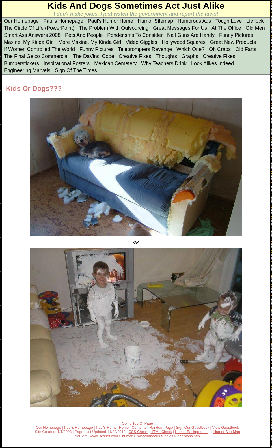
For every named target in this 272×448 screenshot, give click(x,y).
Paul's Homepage (63, 21)
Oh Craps (220, 49)
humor (127, 436)
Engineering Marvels (27, 70)
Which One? (190, 49)
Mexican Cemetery (115, 63)
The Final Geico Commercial (36, 56)
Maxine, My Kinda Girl (29, 42)
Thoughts (166, 56)
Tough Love (228, 21)
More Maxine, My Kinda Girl (89, 42)
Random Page (161, 427)
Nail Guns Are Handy (191, 35)
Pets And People (84, 35)
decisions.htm (188, 436)
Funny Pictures (236, 35)
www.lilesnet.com (104, 436)
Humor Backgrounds (191, 432)
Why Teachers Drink (164, 63)
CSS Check (138, 432)
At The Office (226, 28)
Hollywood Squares (184, 42)
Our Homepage (21, 21)
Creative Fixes (135, 56)
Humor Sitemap (155, 21)
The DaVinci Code (93, 56)
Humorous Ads (194, 21)
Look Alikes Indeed (212, 63)
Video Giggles (141, 42)
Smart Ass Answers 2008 (32, 35)
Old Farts (245, 49)
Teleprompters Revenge (145, 49)
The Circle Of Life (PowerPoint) (39, 28)
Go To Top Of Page (137, 423)
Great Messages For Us (180, 28)
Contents (139, 427)
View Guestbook (225, 427)
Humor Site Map (226, 432)
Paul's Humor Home (110, 21)
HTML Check (161, 432)
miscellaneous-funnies (155, 436)
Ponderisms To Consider (135, 35)
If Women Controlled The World (39, 49)
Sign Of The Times (76, 70)
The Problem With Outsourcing (113, 28)
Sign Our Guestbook (192, 427)
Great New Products (233, 42)
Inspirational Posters (67, 63)
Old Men (255, 28)
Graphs (190, 56)
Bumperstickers (21, 63)
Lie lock (255, 21)
